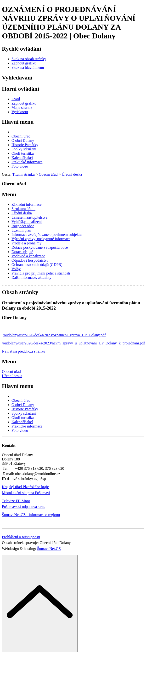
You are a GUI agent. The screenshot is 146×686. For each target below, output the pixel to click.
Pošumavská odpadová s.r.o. (23, 507)
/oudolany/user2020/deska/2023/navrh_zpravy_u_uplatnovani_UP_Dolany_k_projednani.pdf (73, 343)
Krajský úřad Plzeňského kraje (25, 487)
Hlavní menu (18, 122)
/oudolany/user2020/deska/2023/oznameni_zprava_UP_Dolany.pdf (54, 335)
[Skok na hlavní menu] (27, 67)
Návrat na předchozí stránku (23, 351)
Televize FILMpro (16, 501)
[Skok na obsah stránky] (28, 59)
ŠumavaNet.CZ (49, 549)
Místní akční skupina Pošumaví (26, 493)
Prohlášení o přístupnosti (21, 537)
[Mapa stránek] (21, 108)
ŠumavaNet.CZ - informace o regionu (31, 515)
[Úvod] (15, 99)
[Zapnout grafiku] (23, 63)
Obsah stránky (20, 292)
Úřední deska (12, 376)
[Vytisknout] (19, 112)
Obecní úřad (11, 371)
